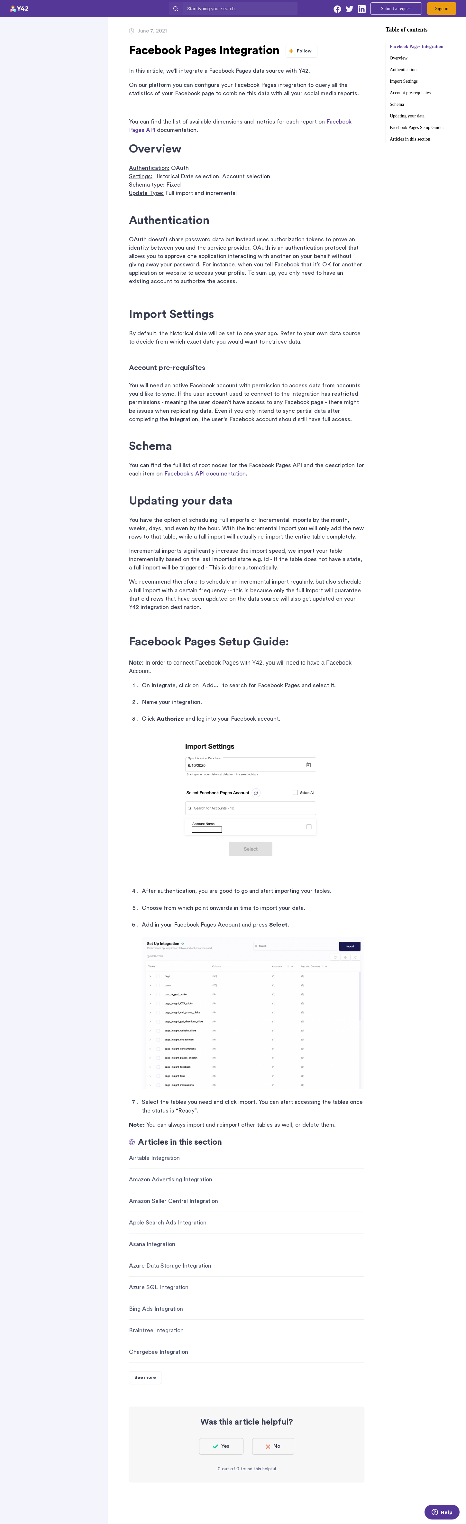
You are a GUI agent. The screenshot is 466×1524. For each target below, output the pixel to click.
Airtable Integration (154, 1158)
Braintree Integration (156, 1330)
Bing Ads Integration (156, 1309)
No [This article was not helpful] (276, 1446)
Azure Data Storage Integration (170, 1266)
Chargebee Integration (158, 1352)
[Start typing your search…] (240, 8)
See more (145, 1377)
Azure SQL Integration (158, 1287)
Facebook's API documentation (205, 473)
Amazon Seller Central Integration (173, 1201)
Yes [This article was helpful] (225, 1446)
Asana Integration (152, 1244)
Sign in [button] (441, 8)
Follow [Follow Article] (304, 51)
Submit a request (396, 8)
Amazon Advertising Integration (170, 1179)
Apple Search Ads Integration (167, 1222)
